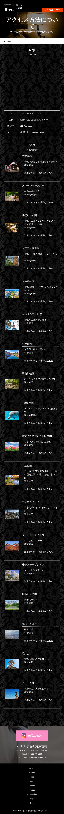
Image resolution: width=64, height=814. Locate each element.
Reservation (32, 794)
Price (32, 777)
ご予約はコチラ (52, 9)
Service (32, 781)
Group (32, 803)
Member (32, 786)
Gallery (32, 773)
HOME (32, 768)
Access (32, 790)
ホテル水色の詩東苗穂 (32, 746)
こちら (50, 173)
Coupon (32, 799)
